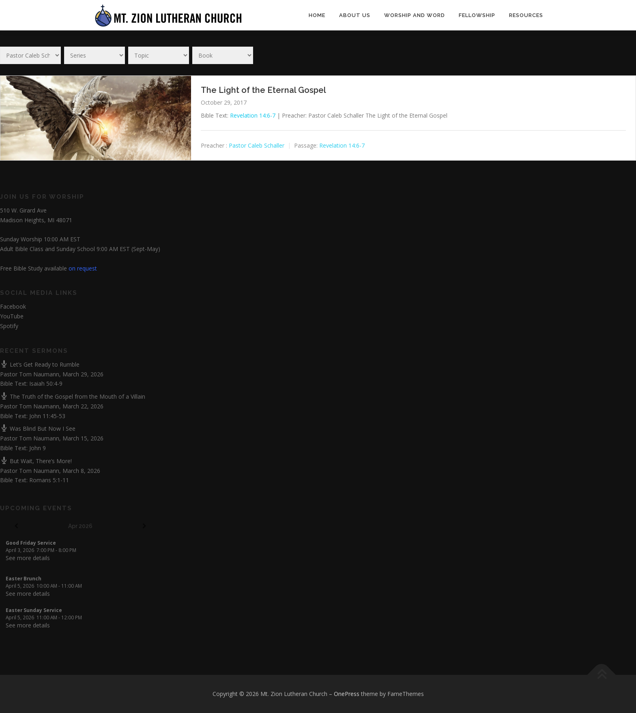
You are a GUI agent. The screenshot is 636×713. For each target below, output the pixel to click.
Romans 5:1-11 (49, 480)
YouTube (12, 316)
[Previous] (16, 526)
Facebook (13, 306)
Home (317, 15)
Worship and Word (414, 15)
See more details (28, 558)
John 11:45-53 (47, 416)
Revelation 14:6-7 (252, 115)
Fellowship (477, 15)
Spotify (9, 326)
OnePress (346, 694)
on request (83, 268)
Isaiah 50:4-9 (45, 383)
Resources (526, 15)
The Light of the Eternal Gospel (263, 90)
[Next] (144, 526)
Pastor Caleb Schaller (256, 145)
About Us (354, 15)
